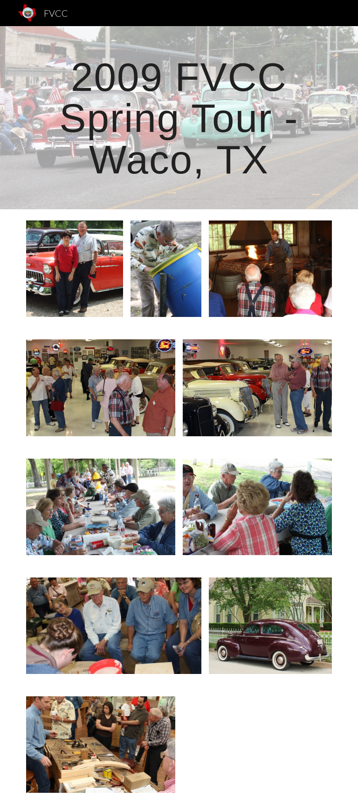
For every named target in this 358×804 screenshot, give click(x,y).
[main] (178, 117)
